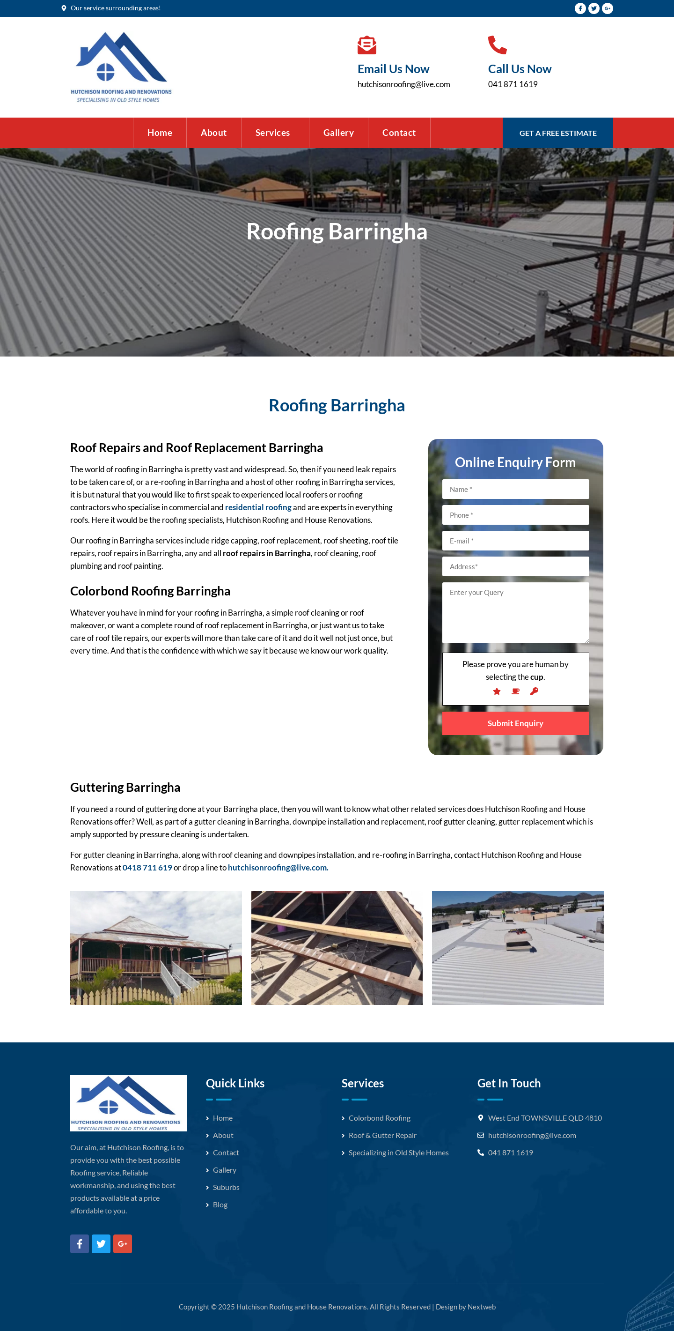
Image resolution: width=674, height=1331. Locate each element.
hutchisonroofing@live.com (404, 84)
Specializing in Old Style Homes (399, 1152)
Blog (220, 1204)
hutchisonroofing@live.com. (278, 867)
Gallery (338, 132)
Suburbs (226, 1186)
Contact (399, 132)
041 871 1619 (513, 84)
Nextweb (482, 1306)
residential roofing (258, 507)
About (214, 132)
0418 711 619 (147, 867)
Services (273, 132)
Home (159, 132)
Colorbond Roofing (379, 1117)
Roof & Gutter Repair (383, 1134)
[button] (275, 133)
